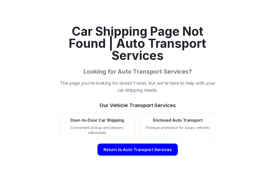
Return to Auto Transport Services (138, 149)
